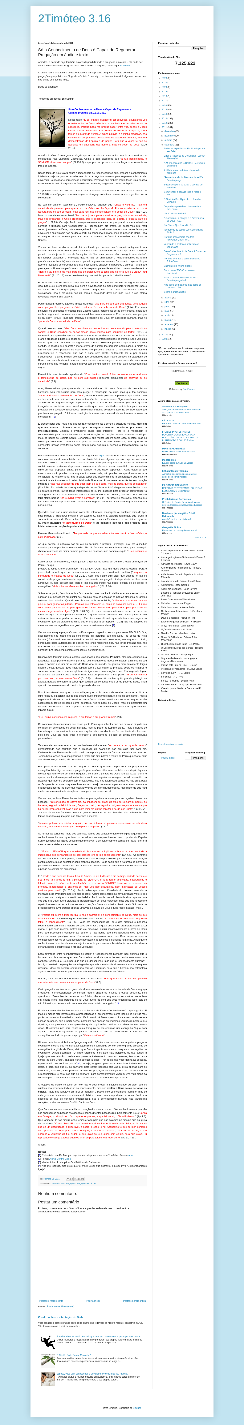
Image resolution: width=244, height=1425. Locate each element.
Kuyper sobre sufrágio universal (177, 463)
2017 (165, 100)
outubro (169, 140)
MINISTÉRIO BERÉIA (173, 448)
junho (168, 306)
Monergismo (169, 460)
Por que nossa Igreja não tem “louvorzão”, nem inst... (179, 238)
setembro (170, 144)
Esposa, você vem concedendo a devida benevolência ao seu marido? (92, 1373)
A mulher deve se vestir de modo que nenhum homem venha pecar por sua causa (98, 1336)
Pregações (71, 1183)
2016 (165, 105)
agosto (168, 297)
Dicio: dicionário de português (170, 744)
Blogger (137, 1408)
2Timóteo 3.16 (74, 18)
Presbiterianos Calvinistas (176, 499)
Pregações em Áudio (86, 1183)
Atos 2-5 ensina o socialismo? (176, 519)
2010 (165, 334)
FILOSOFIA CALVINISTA (175, 485)
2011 (165, 127)
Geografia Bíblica (171, 527)
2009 (165, 339)
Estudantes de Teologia (175, 471)
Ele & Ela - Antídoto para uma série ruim (181, 423)
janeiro (168, 329)
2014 (165, 114)
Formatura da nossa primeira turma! (179, 530)
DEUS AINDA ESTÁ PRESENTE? (178, 451)
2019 (165, 91)
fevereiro (169, 324)
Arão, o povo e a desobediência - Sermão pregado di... (180, 279)
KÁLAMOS (168, 420)
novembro (170, 135)
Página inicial (93, 1301)
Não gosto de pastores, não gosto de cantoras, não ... (182, 286)
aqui (102, 455)
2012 (165, 123)
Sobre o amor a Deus (175, 292)
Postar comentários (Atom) (60, 1306)
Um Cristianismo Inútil (175, 213)
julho (167, 302)
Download (125, 65)
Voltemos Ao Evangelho (175, 406)
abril (167, 315)
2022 (165, 82)
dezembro (170, 131)
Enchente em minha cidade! (178, 266)
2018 (165, 96)
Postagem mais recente (51, 1301)
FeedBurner (189, 389)
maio (167, 311)
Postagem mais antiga (134, 1301)
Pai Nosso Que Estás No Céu (179, 225)
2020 (165, 87)
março (168, 320)
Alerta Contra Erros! (60, 1158)
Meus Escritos (58, 1183)
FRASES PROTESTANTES (176, 432)
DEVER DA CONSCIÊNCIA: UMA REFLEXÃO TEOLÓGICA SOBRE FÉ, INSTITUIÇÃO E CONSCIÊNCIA (180, 438)
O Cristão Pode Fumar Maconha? (74, 1355)
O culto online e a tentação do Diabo (61, 1317)
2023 (165, 78)
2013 (165, 118)
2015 (165, 109)
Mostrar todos (200, 537)
